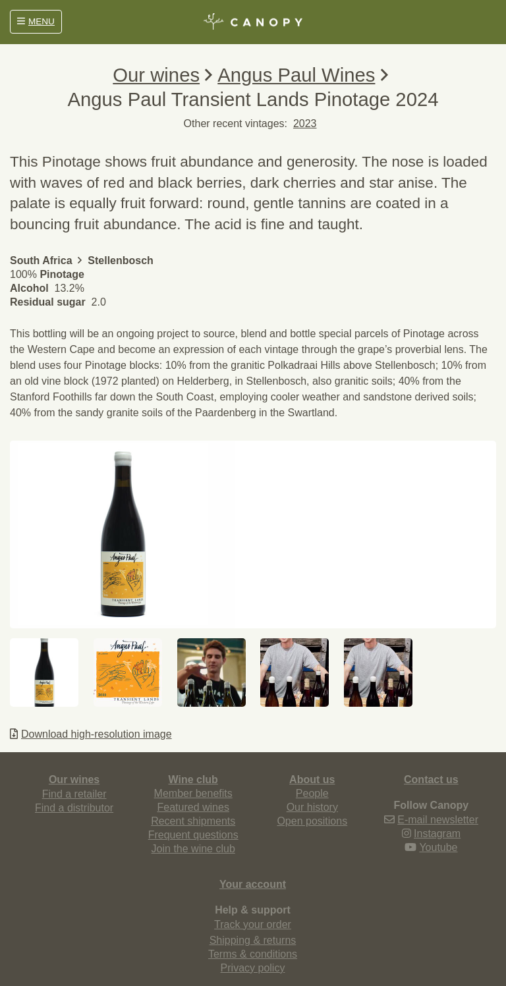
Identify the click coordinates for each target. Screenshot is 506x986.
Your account (252, 884)
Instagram (437, 833)
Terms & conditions (252, 954)
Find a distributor (74, 807)
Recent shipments (193, 821)
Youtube (438, 847)
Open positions (312, 821)
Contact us (431, 779)
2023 (305, 123)
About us (312, 779)
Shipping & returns (253, 940)
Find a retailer (74, 794)
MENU (36, 21)
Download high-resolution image (91, 734)
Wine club (192, 779)
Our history (312, 807)
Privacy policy (253, 967)
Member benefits (193, 793)
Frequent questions (193, 834)
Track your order (252, 924)
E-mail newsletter (437, 819)
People (312, 793)
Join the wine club (193, 848)
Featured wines (193, 807)
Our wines (156, 75)
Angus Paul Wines (296, 75)
